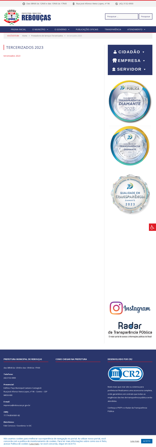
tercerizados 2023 (12, 55)
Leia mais (34, 443)
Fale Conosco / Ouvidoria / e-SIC (18, 425)
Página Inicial (18, 29)
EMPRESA (132, 60)
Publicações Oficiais (87, 29)
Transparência (113, 29)
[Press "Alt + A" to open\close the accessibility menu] (152, 227)
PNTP (119, 407)
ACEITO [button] (146, 441)
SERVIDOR (132, 69)
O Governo (61, 29)
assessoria (138, 390)
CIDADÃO (132, 52)
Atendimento (134, 29)
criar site (125, 386)
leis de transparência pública (134, 397)
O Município (38, 29)
